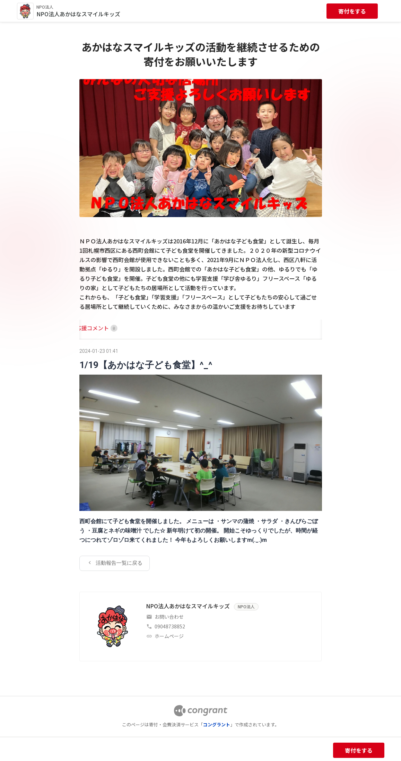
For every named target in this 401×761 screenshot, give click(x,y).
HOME (87, 328)
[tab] (87, 328)
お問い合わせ (169, 616)
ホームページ (169, 636)
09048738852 (170, 626)
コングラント (216, 724)
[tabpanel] (200, 458)
